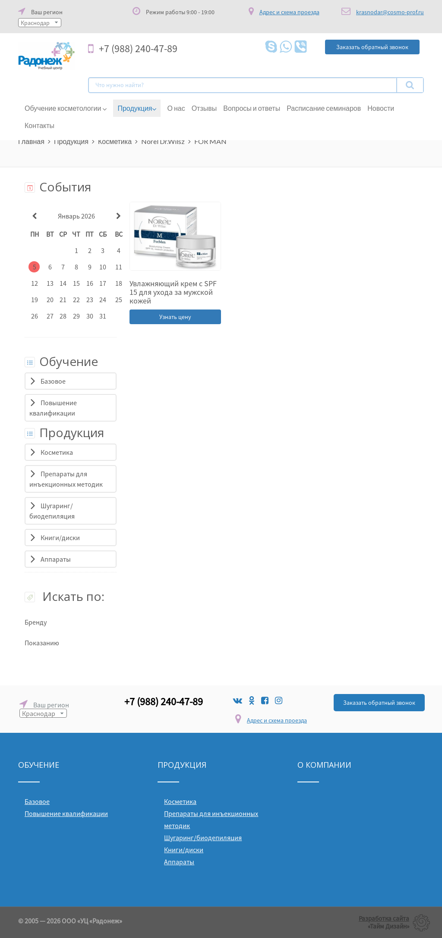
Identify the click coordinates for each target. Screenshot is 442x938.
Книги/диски (60, 537)
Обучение (61, 361)
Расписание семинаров (324, 108)
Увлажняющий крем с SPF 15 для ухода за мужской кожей (173, 292)
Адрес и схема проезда (277, 720)
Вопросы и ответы (251, 108)
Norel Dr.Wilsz (163, 141)
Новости (380, 108)
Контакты (39, 125)
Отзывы (204, 108)
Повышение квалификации (66, 813)
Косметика (115, 141)
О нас (176, 108)
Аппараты (56, 559)
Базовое (53, 381)
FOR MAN (210, 141)
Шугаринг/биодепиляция (203, 837)
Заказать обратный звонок (379, 703)
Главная (31, 141)
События (58, 186)
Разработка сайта (384, 918)
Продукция (136, 108)
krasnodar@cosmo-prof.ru (390, 12)
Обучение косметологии (66, 108)
